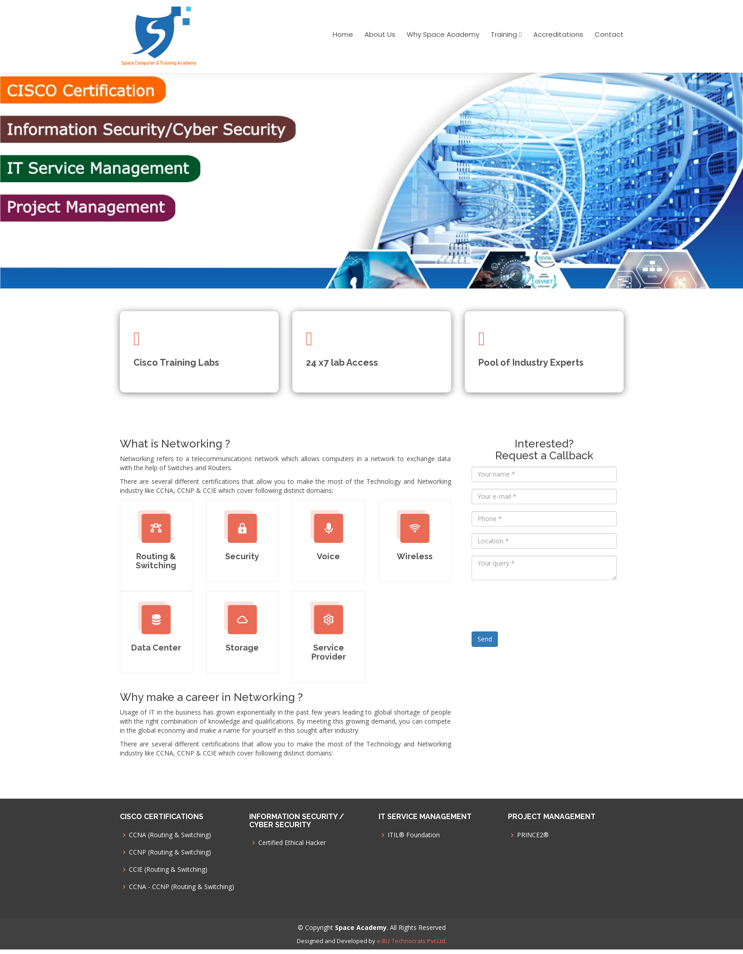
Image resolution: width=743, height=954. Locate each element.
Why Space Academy (443, 34)
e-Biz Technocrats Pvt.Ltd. (412, 941)
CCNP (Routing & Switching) (170, 852)
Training (504, 34)
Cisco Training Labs (176, 362)
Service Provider (328, 652)
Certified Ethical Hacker (292, 843)
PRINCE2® (533, 835)
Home (343, 34)
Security (242, 556)
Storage (242, 647)
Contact (609, 34)
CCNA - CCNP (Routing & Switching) (181, 887)
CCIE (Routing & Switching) (168, 869)
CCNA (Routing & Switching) (170, 835)
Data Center (156, 647)
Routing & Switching (156, 561)
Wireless (415, 556)
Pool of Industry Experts (531, 362)
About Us (379, 34)
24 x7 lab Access (342, 362)
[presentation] (541, 604)
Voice (328, 556)
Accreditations (558, 34)
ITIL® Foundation (414, 835)
